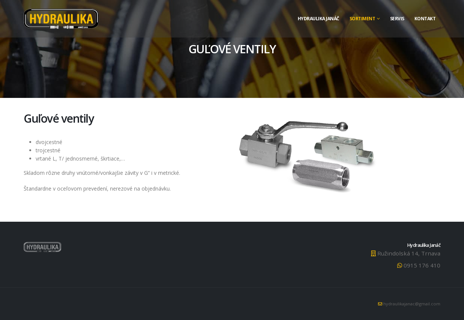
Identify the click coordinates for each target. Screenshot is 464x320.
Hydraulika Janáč (318, 18)
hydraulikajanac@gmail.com (411, 303)
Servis (397, 18)
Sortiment (362, 18)
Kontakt (425, 18)
